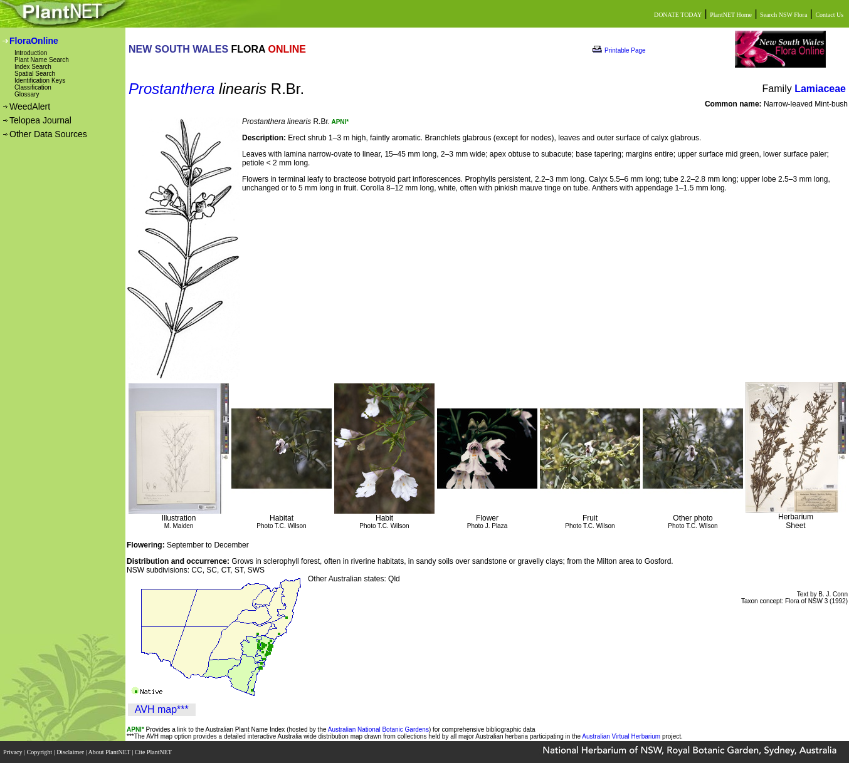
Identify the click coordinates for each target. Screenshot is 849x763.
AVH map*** (162, 709)
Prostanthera (171, 88)
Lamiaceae (820, 88)
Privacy (13, 752)
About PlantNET (110, 752)
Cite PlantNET (154, 752)
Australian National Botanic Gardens (378, 729)
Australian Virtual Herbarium (621, 736)
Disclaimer (70, 752)
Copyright (40, 752)
